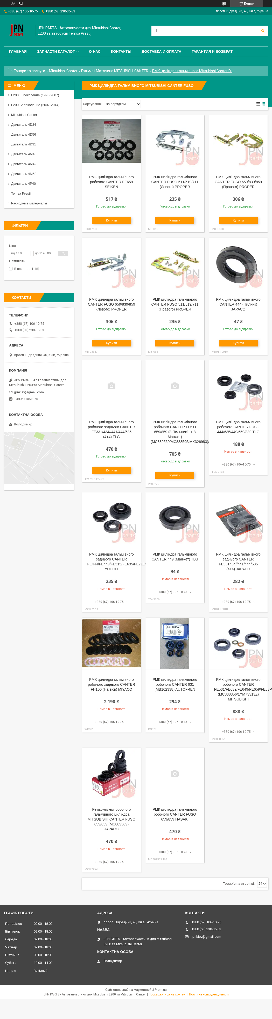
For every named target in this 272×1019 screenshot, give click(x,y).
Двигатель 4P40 (23, 184)
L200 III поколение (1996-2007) (35, 95)
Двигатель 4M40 (23, 154)
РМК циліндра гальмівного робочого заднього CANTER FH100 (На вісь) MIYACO (111, 684)
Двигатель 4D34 (23, 125)
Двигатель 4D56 (23, 134)
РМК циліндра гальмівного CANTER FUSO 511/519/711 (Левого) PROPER (174, 182)
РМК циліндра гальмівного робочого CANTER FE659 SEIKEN (111, 182)
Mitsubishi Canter (63, 71)
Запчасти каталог (56, 51)
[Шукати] (263, 31)
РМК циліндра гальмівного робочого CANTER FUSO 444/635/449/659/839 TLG (238, 427)
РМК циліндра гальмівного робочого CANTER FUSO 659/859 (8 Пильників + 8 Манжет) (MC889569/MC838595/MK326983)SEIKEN (186, 432)
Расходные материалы (29, 203)
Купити (111, 220)
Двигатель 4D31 (23, 144)
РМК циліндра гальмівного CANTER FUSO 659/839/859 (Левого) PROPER (111, 304)
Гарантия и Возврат (212, 51)
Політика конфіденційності (209, 994)
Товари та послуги (29, 71)
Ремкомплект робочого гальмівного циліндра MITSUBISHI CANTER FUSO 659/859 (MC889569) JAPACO (111, 819)
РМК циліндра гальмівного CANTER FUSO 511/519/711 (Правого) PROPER (174, 304)
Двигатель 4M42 (23, 164)
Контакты (121, 51)
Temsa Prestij (21, 193)
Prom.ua (161, 990)
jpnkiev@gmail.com (29, 392)
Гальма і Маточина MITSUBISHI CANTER (114, 71)
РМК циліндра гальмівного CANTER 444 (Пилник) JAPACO (238, 304)
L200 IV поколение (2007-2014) (35, 105)
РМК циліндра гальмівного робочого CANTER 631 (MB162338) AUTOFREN (175, 684)
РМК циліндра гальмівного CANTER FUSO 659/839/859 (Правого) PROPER (238, 182)
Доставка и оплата (161, 51)
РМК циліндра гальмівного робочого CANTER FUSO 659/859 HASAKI (175, 814)
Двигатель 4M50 (23, 174)
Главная (18, 51)
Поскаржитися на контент (168, 994)
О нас (95, 51)
